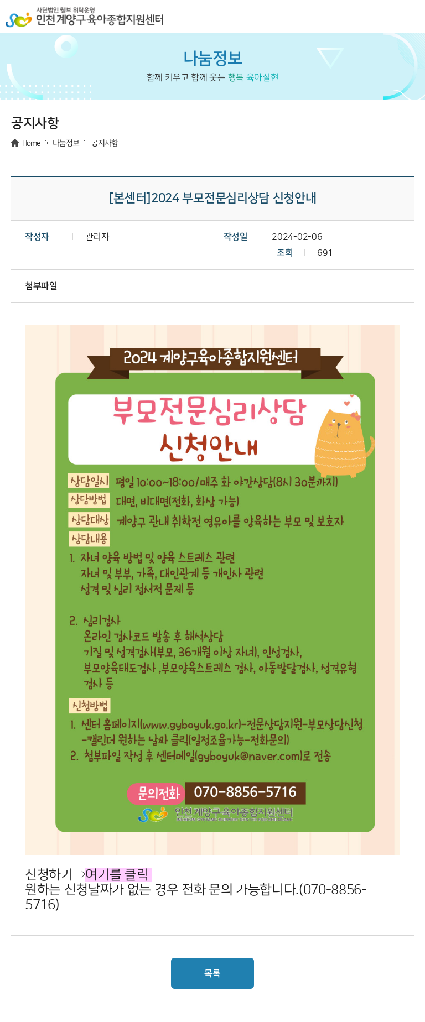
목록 (212, 973)
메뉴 (408, 16)
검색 (384, 16)
